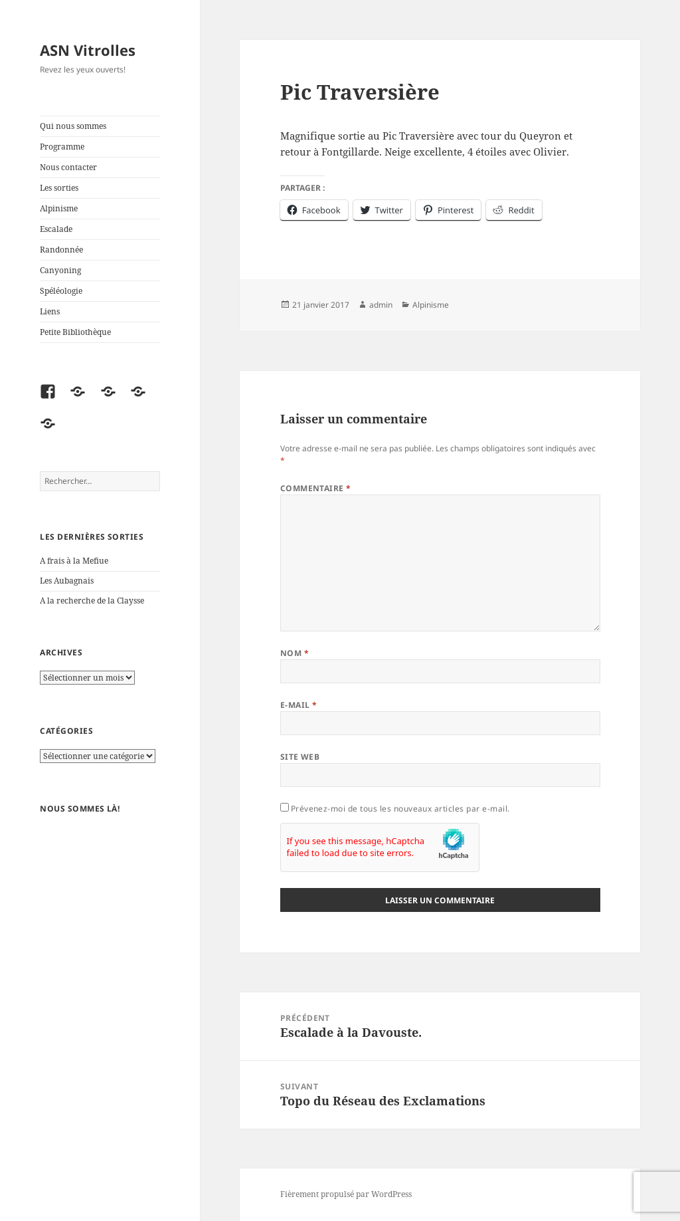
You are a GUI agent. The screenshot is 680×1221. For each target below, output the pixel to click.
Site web (300, 756)
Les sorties (59, 187)
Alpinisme (59, 208)
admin (380, 304)
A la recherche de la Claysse (93, 600)
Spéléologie (61, 290)
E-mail (298, 705)
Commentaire (315, 488)
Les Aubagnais (67, 580)
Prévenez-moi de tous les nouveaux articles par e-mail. (400, 808)
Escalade (56, 229)
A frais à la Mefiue (74, 560)
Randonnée (61, 249)
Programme (62, 146)
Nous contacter (68, 167)
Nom (294, 653)
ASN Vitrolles (87, 50)
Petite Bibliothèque (75, 332)
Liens (50, 311)
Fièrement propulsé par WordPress (346, 1194)
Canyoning (60, 270)
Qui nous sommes (73, 126)
